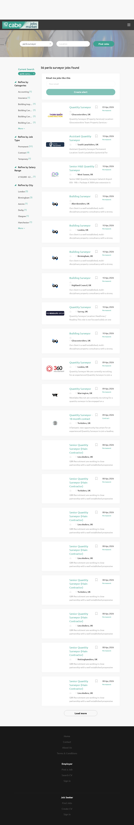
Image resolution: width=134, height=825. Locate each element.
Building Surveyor (80, 196)
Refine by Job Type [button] (23, 138)
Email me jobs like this (58, 77)
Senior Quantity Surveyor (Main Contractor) (78, 448)
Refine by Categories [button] (21, 83)
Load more (81, 713)
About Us (67, 747)
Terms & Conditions (67, 753)
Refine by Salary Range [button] (25, 168)
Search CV (67, 775)
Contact (67, 741)
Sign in (67, 780)
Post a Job (67, 769)
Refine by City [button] (25, 185)
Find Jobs (103, 43)
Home (67, 736)
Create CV (67, 808)
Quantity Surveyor (80, 107)
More (20, 128)
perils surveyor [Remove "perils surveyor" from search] (26, 74)
